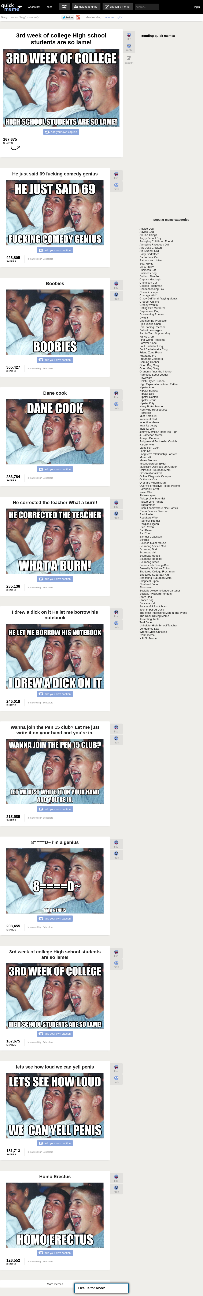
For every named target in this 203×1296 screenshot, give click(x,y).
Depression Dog (149, 311)
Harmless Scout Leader (154, 374)
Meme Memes (148, 460)
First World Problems (152, 339)
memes (109, 17)
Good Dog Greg (149, 365)
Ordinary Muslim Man (153, 482)
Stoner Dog (147, 600)
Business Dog (148, 273)
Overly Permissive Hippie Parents (160, 485)
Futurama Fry (148, 355)
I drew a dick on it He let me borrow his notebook (55, 614)
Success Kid (147, 603)
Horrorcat (145, 412)
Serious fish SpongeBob (154, 565)
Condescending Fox (152, 289)
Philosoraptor (148, 495)
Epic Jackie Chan (150, 323)
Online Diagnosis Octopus (155, 476)
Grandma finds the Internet (156, 371)
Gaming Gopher (149, 362)
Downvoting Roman (151, 314)
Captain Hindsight (150, 279)
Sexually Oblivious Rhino (155, 568)
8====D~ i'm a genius (55, 842)
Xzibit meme (147, 635)
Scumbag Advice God (153, 546)
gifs (120, 17)
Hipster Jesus (148, 400)
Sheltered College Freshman (157, 571)
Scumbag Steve (149, 562)
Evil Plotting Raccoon (153, 327)
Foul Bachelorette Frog (153, 349)
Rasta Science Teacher (154, 511)
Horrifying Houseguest (153, 409)
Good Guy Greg (149, 368)
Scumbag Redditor (151, 558)
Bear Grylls (146, 263)
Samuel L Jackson (151, 536)
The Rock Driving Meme (154, 616)
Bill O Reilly (147, 266)
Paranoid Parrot (149, 489)
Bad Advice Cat (149, 257)
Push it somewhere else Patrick (159, 508)
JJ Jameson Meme (151, 435)
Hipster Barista (149, 390)
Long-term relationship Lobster (158, 454)
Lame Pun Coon (149, 447)
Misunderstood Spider (153, 463)
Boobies (55, 283)
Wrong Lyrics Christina (153, 631)
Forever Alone (148, 343)
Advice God (147, 231)
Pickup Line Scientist (152, 498)
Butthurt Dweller (149, 276)
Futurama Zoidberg (151, 358)
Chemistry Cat (148, 282)
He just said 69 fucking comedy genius (55, 173)
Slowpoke (145, 587)
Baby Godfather (149, 254)
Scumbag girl (148, 552)
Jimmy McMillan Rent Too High (158, 431)
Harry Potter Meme (151, 406)
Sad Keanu (146, 530)
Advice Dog (147, 228)
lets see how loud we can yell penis (55, 1067)
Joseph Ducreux (149, 438)
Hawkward (146, 377)
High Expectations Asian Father (159, 384)
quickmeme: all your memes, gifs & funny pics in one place (11, 7)
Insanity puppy (148, 425)
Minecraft (145, 457)
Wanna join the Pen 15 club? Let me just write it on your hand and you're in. (55, 730)
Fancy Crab (147, 336)
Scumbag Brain (149, 549)
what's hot (34, 6)
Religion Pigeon (149, 523)
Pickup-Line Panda (151, 501)
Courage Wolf (148, 295)
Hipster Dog (147, 393)
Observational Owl (151, 473)
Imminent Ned (148, 419)
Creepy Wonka (149, 304)
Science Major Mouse (153, 543)
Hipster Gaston (149, 396)
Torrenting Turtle (149, 619)
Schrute (144, 539)
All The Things (148, 235)
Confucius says (149, 292)
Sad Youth (146, 533)
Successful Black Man (153, 606)
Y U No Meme (148, 638)
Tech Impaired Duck (152, 609)
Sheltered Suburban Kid (154, 574)
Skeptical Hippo (149, 581)
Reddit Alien (147, 514)
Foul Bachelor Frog (151, 346)
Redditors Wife (149, 517)
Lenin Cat (145, 450)
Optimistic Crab (149, 479)
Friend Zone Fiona (151, 352)
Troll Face (146, 622)
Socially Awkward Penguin (156, 593)
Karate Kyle (147, 444)
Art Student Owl (149, 250)
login (197, 6)
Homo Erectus (55, 1176)
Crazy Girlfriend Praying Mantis (159, 298)
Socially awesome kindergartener (160, 590)
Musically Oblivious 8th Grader (158, 466)
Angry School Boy (150, 238)
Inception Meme (149, 422)
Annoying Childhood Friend (156, 241)
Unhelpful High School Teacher (158, 625)
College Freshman (151, 285)
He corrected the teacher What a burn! (55, 502)
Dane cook (55, 393)
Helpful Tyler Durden (152, 381)
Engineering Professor (153, 320)
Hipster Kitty (147, 403)
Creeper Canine (149, 301)
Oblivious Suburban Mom (155, 470)
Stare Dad (146, 596)
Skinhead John (149, 584)
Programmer (147, 504)
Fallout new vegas (151, 330)
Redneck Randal (150, 520)
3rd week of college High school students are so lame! (55, 954)
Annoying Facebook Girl (154, 244)
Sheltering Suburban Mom (155, 577)
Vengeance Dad (149, 628)
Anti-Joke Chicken (151, 247)
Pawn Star (146, 492)
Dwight (144, 317)
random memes (64, 6)
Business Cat (148, 270)
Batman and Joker (151, 260)
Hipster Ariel (147, 387)
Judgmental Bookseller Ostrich (158, 441)
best (49, 6)
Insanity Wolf (147, 428)
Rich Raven (147, 527)
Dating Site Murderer (152, 308)
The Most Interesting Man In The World (163, 612)
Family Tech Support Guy (155, 333)
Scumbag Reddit (150, 555)
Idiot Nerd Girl (148, 416)
